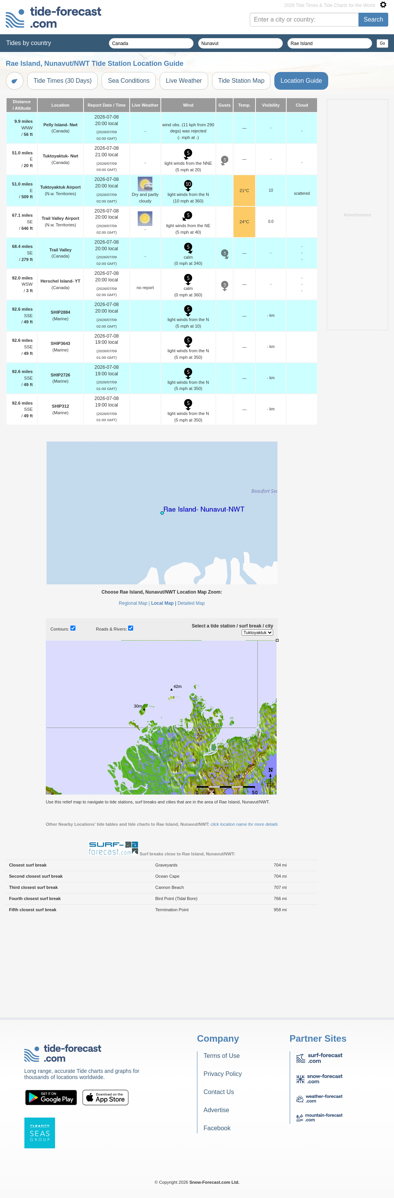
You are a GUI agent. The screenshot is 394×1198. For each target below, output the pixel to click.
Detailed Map (191, 603)
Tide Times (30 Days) (62, 80)
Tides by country (28, 43)
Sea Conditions (129, 80)
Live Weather (184, 80)
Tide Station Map (241, 80)
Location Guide (301, 80)
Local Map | (163, 603)
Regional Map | (134, 603)
